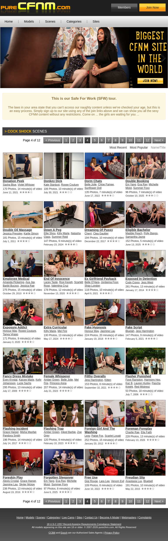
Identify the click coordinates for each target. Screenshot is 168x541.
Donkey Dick (53, 181)
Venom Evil (117, 481)
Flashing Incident (15, 428)
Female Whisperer (57, 376)
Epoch (64, 532)
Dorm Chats (93, 181)
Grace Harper (11, 432)
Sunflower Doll (93, 188)
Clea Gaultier (100, 233)
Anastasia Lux (134, 481)
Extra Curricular (55, 327)
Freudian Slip (135, 477)
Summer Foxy (141, 188)
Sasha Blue (9, 184)
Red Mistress (142, 386)
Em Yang (131, 184)
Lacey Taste (51, 282)
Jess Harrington (145, 331)
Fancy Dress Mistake (18, 376)
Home (9, 21)
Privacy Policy (111, 532)
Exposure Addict (15, 327)
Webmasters (128, 517)
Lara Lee (104, 481)
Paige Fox (97, 435)
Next (161, 57)
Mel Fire (62, 331)
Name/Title (158, 147)
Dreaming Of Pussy (99, 230)
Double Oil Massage (17, 230)
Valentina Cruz (59, 285)
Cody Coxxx (133, 282)
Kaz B (129, 383)
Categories (73, 21)
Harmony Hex (152, 379)
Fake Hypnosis (95, 327)
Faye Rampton (134, 379)
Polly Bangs (151, 233)
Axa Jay (30, 282)
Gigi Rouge (91, 481)
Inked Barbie (68, 432)
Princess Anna (58, 383)
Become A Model (109, 517)
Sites (96, 21)
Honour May (10, 330)
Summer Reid (60, 236)
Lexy (87, 435)
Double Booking (137, 181)
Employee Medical (16, 278)
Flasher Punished (138, 376)
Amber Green (52, 379)
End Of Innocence (57, 278)
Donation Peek (13, 181)
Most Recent (118, 147)
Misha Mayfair (28, 432)
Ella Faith (146, 432)
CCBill (52, 532)
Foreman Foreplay (139, 428)
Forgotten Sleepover (59, 477)
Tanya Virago (10, 334)
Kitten (108, 379)
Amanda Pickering (13, 282)
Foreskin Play (13, 477)
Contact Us (90, 517)
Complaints (144, 517)
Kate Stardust (52, 184)
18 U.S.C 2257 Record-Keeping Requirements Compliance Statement (84, 524)
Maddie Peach (134, 233)
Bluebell (148, 481)
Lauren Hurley (142, 383)
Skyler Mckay (27, 484)
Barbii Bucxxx (11, 285)
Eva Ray (142, 184)
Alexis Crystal (11, 480)
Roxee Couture (70, 184)
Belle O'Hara (92, 282)
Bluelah (130, 331)
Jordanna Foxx (109, 282)
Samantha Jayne (135, 236)
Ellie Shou (50, 233)
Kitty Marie (63, 233)
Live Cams (68, 517)
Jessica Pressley (12, 233)
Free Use (91, 477)
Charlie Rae (132, 432)
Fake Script (134, 327)
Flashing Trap (54, 428)
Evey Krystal (10, 379)
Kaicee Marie (26, 379)
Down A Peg (52, 230)
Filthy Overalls (95, 376)
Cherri (88, 233)
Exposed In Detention (141, 278)
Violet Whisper (26, 184)
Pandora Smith (11, 435)
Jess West (147, 282)
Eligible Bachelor (138, 230)
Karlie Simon (31, 233)
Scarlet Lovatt (113, 435)
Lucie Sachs (24, 383)
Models (29, 21)
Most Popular (139, 147)
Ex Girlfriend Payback (100, 278)
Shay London (92, 285)
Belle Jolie (91, 184)
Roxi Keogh (66, 282)
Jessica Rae (27, 285)
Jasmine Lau (107, 331)
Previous (6, 57)
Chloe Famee (106, 184)
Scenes (50, 21)
